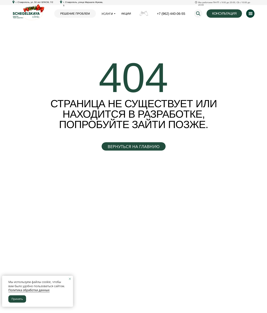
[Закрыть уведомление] (70, 279)
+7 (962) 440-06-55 (171, 13)
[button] (224, 13)
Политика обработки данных (29, 290)
